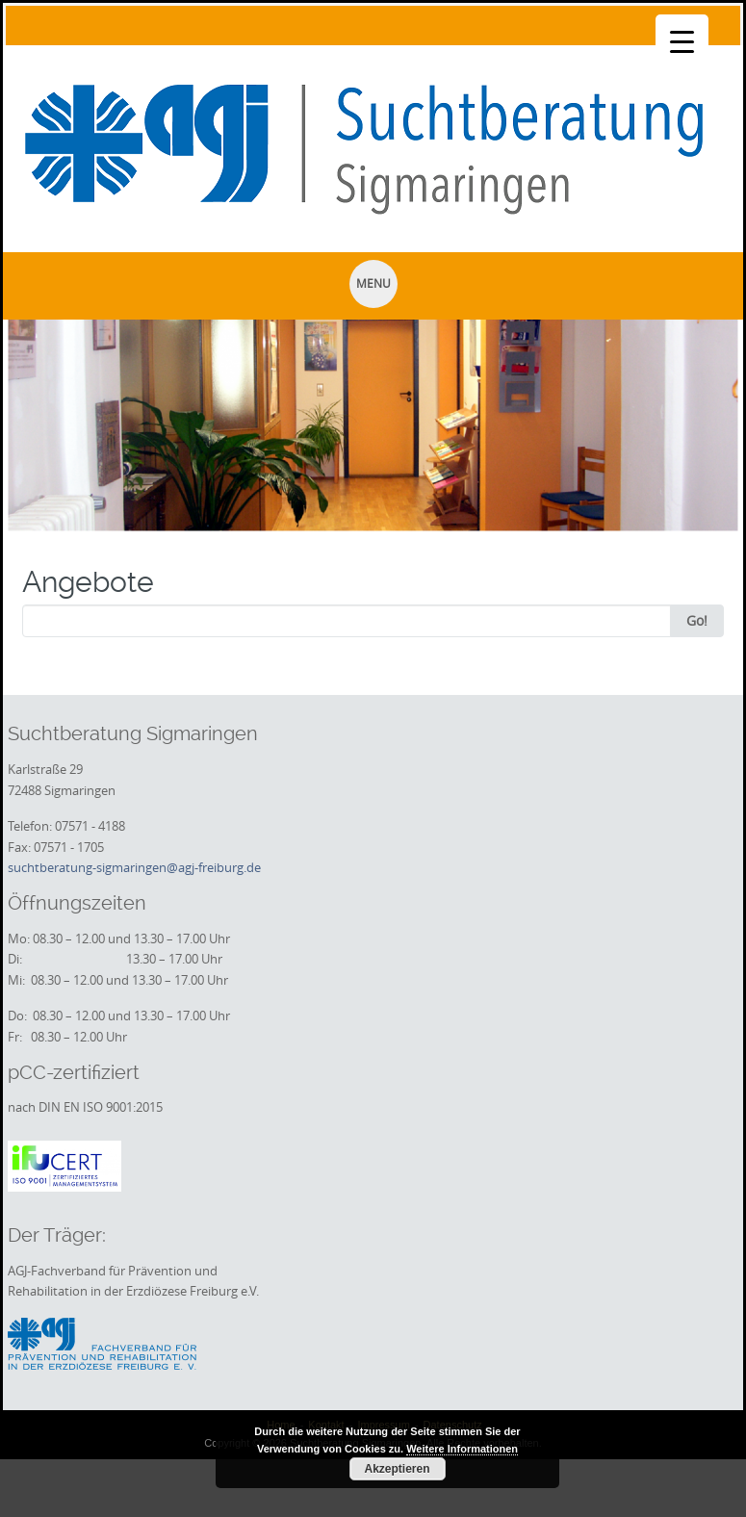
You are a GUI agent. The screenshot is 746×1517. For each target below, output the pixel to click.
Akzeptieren (396, 1469)
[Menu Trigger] (682, 40)
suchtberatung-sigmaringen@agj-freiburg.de (134, 867)
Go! (696, 620)
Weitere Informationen (462, 1448)
